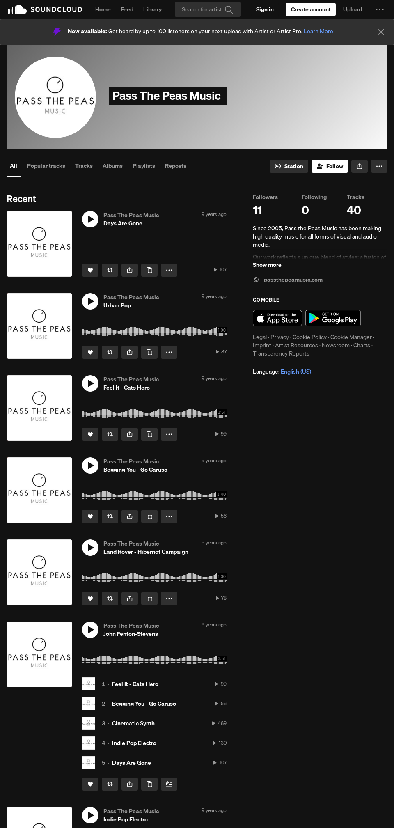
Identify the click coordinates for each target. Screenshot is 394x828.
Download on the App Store (277, 318)
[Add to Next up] (169, 784)
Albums (113, 165)
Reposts (175, 165)
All (13, 165)
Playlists (144, 165)
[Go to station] (289, 166)
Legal (260, 337)
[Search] (208, 9)
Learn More (318, 31)
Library (152, 9)
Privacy (279, 337)
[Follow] (330, 166)
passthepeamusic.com (288, 279)
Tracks (84, 165)
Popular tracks (46, 165)
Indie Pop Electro (134, 743)
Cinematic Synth (133, 723)
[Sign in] (265, 9)
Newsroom (336, 345)
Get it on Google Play (333, 318)
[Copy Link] (149, 270)
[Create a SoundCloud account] (311, 9)
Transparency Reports (281, 353)
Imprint (262, 345)
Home (103, 9)
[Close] (380, 32)
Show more (267, 265)
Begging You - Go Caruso (144, 703)
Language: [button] (282, 371)
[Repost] (110, 270)
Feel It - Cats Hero (135, 683)
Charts (361, 345)
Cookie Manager (351, 337)
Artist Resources (296, 345)
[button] (379, 9)
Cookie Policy (310, 337)
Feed (127, 9)
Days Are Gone (131, 762)
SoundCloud (44, 9)
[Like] (90, 270)
